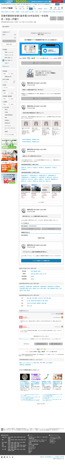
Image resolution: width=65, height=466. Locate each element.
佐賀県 (12, 449)
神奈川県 (12, 439)
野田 (45, 303)
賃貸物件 (50, 362)
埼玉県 (16, 439)
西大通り (34, 303)
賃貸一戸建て (45, 437)
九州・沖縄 (4, 449)
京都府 (15, 445)
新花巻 (37, 273)
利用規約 (57, 456)
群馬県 (9, 440)
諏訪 (50, 298)
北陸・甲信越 (4, 442)
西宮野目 (39, 303)
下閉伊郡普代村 (25, 177)
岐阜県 (12, 443)
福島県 (9, 438)
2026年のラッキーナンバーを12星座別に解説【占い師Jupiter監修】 (35, 383)
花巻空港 (35, 271)
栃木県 (25, 439)
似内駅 (54, 167)
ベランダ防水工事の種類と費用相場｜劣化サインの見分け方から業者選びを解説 (52, 395)
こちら (52, 338)
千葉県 (19, 439)
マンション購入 (31, 439)
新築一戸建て (36, 362)
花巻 (32, 271)
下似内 (44, 298)
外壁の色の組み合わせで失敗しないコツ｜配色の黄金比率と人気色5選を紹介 (57, 383)
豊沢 (43, 300)
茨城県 (22, 439)
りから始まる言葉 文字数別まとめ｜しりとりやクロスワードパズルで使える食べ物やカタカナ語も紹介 (30, 400)
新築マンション (22, 362)
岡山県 (12, 446)
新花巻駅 (41, 167)
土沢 (43, 273)
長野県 (15, 442)
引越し (29, 452)
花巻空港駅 (48, 167)
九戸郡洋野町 (42, 177)
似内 (34, 273)
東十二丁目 (29, 305)
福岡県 (9, 449)
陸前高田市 (54, 179)
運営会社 (42, 456)
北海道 (9, 437)
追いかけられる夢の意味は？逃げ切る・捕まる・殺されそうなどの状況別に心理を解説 (30, 397)
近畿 (3, 445)
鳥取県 (15, 446)
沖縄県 (13, 450)
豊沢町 (46, 300)
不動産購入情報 (31, 438)
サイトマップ (52, 442)
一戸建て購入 (30, 441)
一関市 (47, 179)
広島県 (9, 446)
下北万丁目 (40, 298)
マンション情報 (31, 445)
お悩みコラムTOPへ (41, 403)
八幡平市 (35, 181)
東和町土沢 (39, 300)
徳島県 (24, 446)
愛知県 (9, 443)
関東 (3, 439)
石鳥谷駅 (24, 169)
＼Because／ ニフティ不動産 (55, 437)
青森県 (12, 437)
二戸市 (29, 181)
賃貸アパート (39, 437)
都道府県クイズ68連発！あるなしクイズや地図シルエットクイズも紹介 (46, 383)
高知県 (15, 447)
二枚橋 (42, 303)
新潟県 (9, 442)
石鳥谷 (39, 271)
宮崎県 (24, 449)
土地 (47, 362)
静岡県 (15, 443)
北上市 (30, 179)
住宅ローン (30, 449)
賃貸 (29, 437)
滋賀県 (18, 445)
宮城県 (18, 437)
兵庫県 (12, 445)
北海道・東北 (4, 437)
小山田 (40, 273)
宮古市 (55, 177)
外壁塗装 (30, 451)
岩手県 (15, 437)
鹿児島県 (9, 450)
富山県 (18, 442)
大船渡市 (24, 179)
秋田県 (21, 437)
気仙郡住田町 (25, 175)
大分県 (21, 449)
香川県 (9, 447)
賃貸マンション (33, 437)
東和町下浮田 (34, 300)
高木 (30, 300)
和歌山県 (24, 445)
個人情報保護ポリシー (49, 456)
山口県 (21, 446)
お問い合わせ (52, 439)
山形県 (24, 437)
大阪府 (9, 445)
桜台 (28, 298)
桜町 (30, 298)
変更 (15, 34)
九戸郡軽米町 (34, 177)
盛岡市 (49, 177)
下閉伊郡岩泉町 (52, 175)
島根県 (18, 446)
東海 (3, 443)
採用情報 (62, 456)
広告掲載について (53, 441)
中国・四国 (4, 446)
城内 (47, 298)
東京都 (9, 439)
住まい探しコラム (31, 448)
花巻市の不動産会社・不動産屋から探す (30, 139)
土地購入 (30, 442)
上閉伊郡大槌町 (33, 175)
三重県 (18, 443)
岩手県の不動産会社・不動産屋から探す (30, 141)
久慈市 (36, 179)
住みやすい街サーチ (32, 446)
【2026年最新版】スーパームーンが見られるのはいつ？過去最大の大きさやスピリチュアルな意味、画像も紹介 (25, 384)
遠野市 (41, 179)
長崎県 (15, 449)
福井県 (24, 442)
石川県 (21, 442)
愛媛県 (12, 447)
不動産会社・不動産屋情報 (25, 364)
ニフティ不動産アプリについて (55, 438)
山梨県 (12, 442)
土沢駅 (29, 167)
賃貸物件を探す (5, 66)
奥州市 (42, 181)
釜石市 (23, 181)
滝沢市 (48, 181)
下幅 (33, 298)
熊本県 (18, 449)
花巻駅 (23, 167)
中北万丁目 (29, 303)
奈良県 (21, 445)
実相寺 (35, 298)
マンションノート (26, 338)
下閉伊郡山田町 (43, 175)
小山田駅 (35, 167)
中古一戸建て (41, 441)
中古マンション (29, 362)
